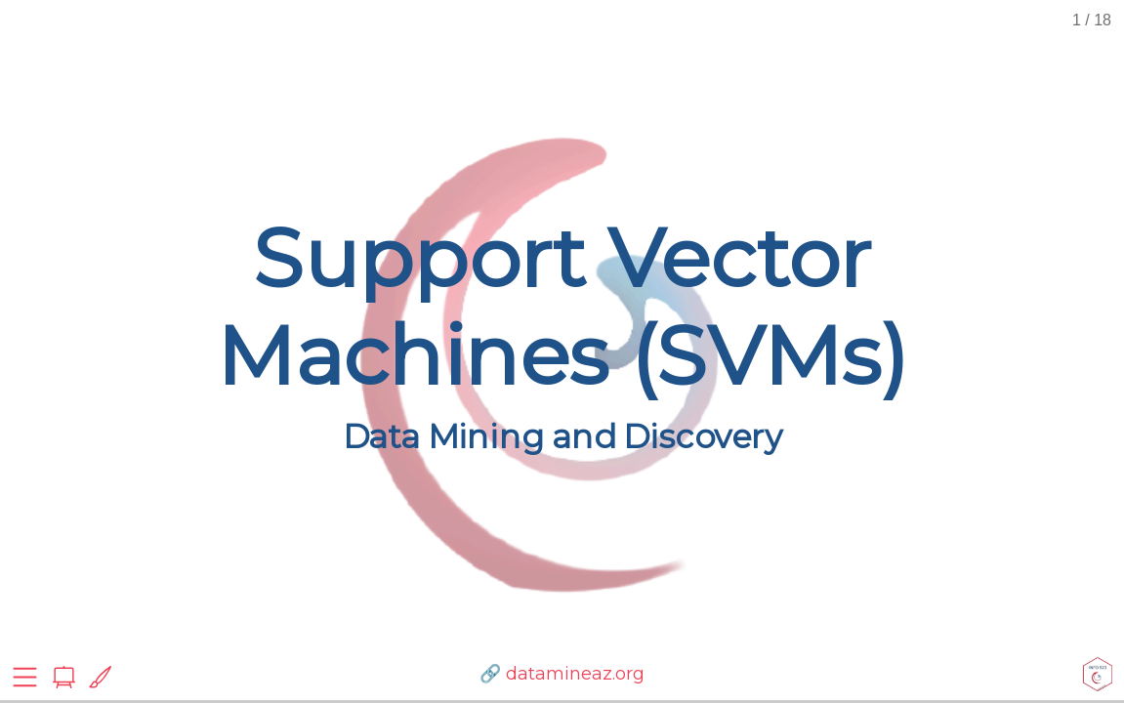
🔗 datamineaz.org (562, 673)
